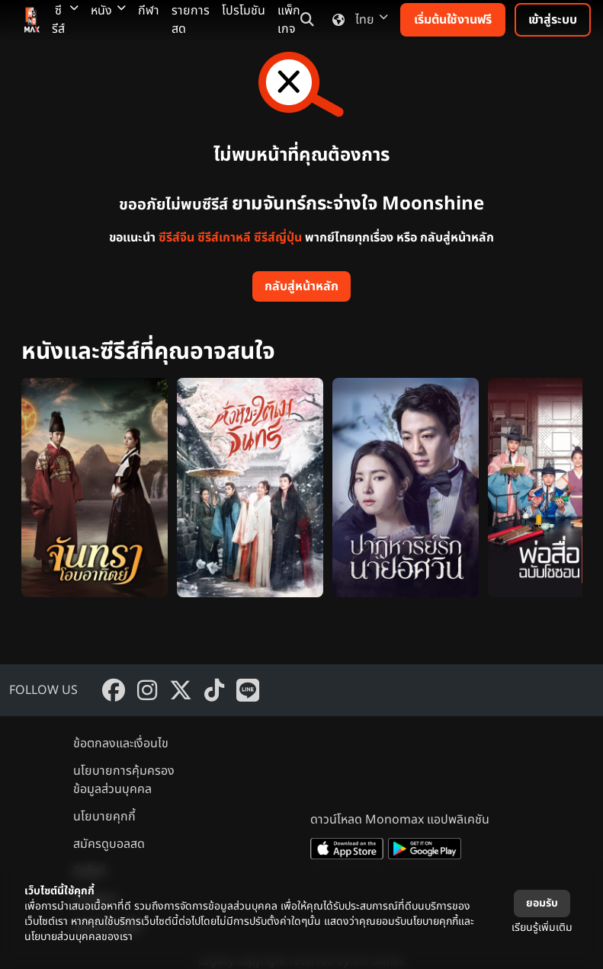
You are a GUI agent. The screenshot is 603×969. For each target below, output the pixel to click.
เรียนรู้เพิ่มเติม (542, 927)
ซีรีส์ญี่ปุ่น (278, 238)
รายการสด (191, 20)
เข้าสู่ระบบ (552, 20)
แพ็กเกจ (288, 20)
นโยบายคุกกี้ (104, 817)
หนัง (108, 11)
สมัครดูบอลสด (109, 844)
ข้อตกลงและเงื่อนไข (120, 743)
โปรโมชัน (243, 11)
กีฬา (148, 11)
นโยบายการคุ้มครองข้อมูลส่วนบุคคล (124, 780)
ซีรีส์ (65, 20)
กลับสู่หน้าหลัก (301, 286)
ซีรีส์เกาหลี (224, 238)
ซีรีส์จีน (176, 238)
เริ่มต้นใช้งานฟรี (453, 20)
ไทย (357, 20)
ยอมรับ (542, 903)
